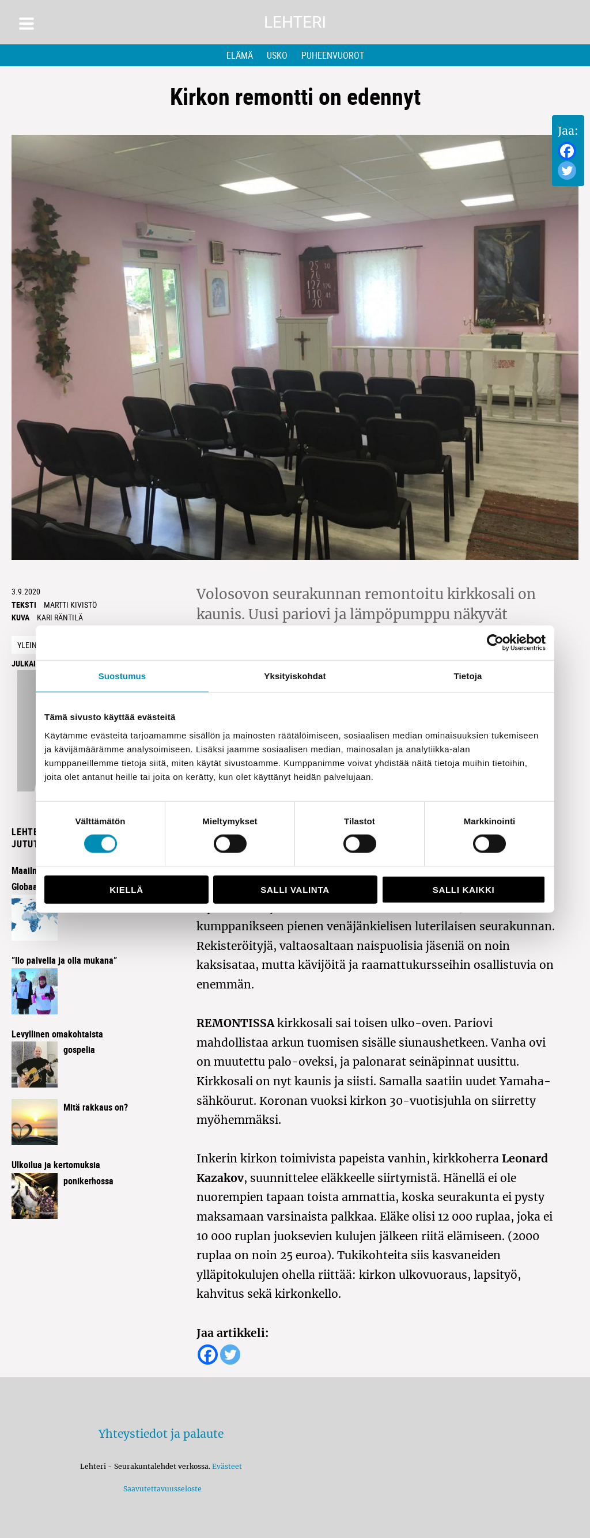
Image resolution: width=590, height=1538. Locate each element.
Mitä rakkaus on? (95, 1107)
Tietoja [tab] (468, 676)
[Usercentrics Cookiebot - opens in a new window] (495, 642)
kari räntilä (60, 617)
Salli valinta (294, 889)
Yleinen (31, 644)
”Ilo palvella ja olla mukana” (64, 960)
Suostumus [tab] (122, 676)
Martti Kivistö (70, 604)
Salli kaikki (464, 889)
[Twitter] (567, 170)
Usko (277, 55)
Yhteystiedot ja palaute (161, 1434)
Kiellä (126, 889)
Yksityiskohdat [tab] (295, 676)
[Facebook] (567, 151)
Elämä (239, 55)
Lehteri (295, 22)
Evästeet (227, 1466)
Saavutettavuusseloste (161, 1488)
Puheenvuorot (332, 55)
